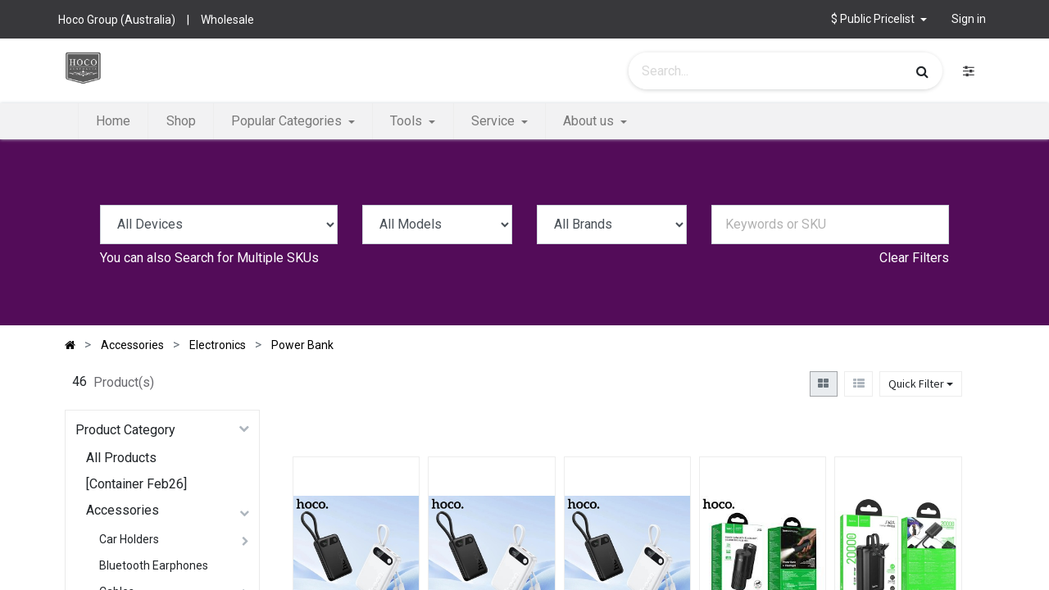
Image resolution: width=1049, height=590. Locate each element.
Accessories (122, 510)
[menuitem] (113, 121)
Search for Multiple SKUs (247, 258)
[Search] (922, 71)
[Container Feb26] (136, 484)
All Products (121, 457)
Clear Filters (914, 258)
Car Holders (129, 539)
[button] (879, 19)
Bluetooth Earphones (153, 565)
